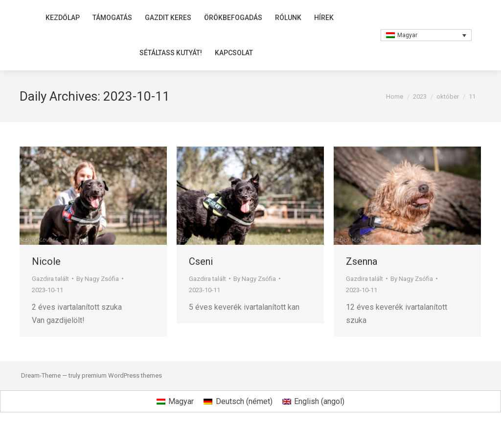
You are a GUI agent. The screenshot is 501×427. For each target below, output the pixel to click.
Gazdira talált (50, 278)
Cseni (201, 261)
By (97, 278)
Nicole (46, 261)
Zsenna (361, 261)
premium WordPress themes (122, 375)
